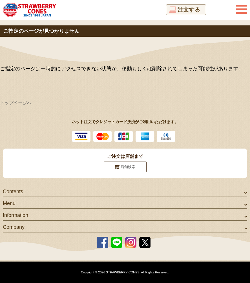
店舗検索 (128, 167)
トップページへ (16, 103)
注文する (189, 9)
